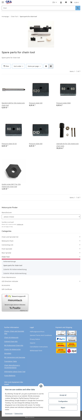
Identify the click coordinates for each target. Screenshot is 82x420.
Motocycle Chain (7, 241)
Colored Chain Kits (11, 341)
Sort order (17, 66)
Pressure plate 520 (35, 103)
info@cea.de (20, 224)
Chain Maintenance (9, 277)
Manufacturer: (7, 212)
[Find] (38, 8)
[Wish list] (66, 2)
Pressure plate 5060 (63, 103)
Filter (6, 66)
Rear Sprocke (6, 253)
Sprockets (7, 353)
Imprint (32, 343)
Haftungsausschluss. (37, 332)
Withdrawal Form (36, 351)
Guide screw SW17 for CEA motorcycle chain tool (11, 185)
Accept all (62, 395)
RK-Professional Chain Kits (13, 345)
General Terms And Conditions (41, 335)
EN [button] (54, 2)
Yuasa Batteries (9, 376)
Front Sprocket (7, 249)
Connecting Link (7, 245)
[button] (61, 2)
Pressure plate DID (35, 144)
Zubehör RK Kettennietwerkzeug (15, 269)
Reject (63, 407)
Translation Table (10, 361)
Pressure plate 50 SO (9, 144)
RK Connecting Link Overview (14, 357)
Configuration (62, 401)
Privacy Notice (35, 339)
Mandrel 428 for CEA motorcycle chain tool (13, 104)
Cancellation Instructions (39, 347)
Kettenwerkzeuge (9, 261)
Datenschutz (19, 413)
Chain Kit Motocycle (11, 337)
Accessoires (6, 285)
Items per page (33, 66)
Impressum (9, 413)
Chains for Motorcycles (12, 349)
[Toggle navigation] (3, 1)
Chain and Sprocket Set (10, 237)
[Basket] (74, 2)
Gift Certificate (7, 289)
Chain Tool (6, 257)
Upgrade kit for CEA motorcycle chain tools (67, 145)
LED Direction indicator (10, 281)
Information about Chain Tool (14, 372)
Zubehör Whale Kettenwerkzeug (14, 273)
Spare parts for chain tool (12, 265)
